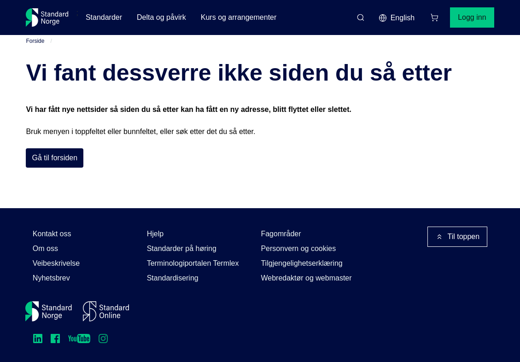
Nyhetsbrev (51, 278)
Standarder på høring (181, 248)
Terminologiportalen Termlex (193, 263)
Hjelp (155, 234)
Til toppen (457, 237)
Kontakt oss (52, 234)
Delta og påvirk (161, 17)
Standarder (104, 17)
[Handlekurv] (434, 17)
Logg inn (472, 17)
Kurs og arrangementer (239, 17)
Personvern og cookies (298, 248)
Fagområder (281, 234)
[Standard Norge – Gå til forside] (47, 17)
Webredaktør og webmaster (306, 278)
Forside (35, 41)
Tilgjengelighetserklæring (301, 263)
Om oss (45, 248)
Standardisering (173, 278)
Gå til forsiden (54, 158)
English (397, 18)
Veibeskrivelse (56, 263)
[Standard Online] (106, 311)
